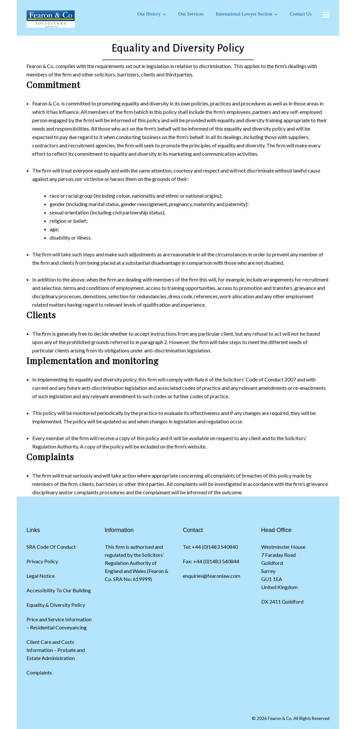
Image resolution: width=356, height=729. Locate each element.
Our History (149, 13)
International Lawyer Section (244, 13)
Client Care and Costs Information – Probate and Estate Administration (55, 650)
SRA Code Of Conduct (51, 547)
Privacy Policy (42, 561)
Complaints (39, 672)
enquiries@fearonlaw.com (211, 576)
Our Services (190, 13)
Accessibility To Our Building (58, 590)
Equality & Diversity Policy (55, 605)
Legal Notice (40, 576)
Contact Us (301, 13)
